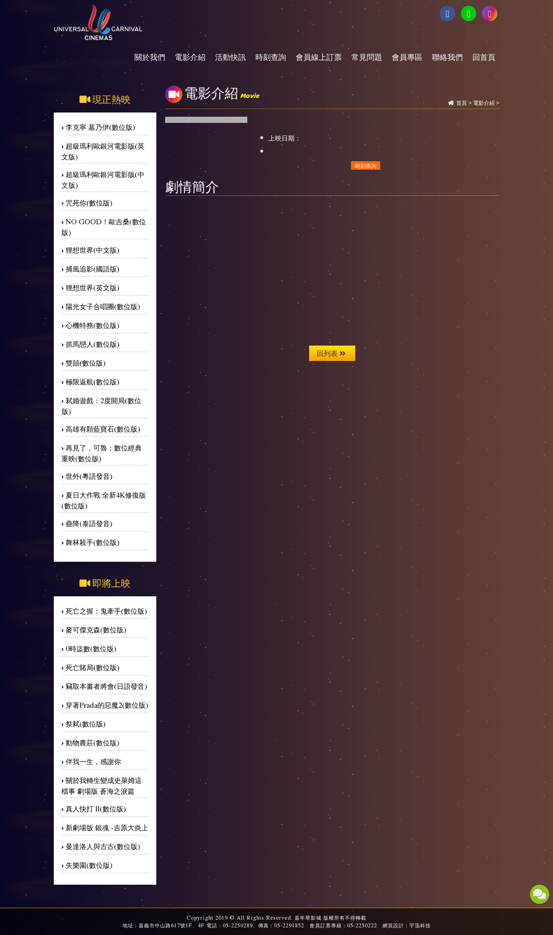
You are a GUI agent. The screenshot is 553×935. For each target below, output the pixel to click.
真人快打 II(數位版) (96, 808)
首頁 (461, 103)
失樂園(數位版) (89, 864)
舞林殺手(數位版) (92, 542)
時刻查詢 (270, 57)
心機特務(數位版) (92, 325)
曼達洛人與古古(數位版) (103, 846)
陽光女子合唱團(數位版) (103, 306)
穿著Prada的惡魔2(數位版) (107, 704)
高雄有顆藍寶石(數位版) (103, 428)
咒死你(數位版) (89, 202)
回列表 (331, 353)
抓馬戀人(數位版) (92, 343)
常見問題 (366, 57)
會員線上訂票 (319, 57)
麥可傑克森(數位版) (96, 629)
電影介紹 (190, 57)
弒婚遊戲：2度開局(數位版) (101, 406)
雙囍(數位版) (86, 362)
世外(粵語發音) (89, 476)
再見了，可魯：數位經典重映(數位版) (101, 453)
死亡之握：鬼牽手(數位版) (106, 610)
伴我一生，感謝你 (93, 761)
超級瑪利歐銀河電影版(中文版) (102, 179)
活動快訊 (230, 57)
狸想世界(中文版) (92, 249)
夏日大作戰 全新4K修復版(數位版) (103, 500)
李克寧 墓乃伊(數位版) (100, 126)
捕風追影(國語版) (92, 268)
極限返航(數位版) (92, 381)
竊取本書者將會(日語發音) (106, 686)
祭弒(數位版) (86, 723)
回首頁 (483, 57)
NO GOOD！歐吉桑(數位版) (103, 227)
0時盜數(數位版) (91, 648)
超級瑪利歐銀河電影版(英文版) (102, 151)
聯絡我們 (447, 57)
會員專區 (407, 57)
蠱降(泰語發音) (89, 523)
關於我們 (149, 57)
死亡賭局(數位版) (92, 667)
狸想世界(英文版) (92, 287)
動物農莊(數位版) (92, 742)
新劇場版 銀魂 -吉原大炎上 (107, 827)
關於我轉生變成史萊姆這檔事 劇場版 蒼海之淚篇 (101, 785)
